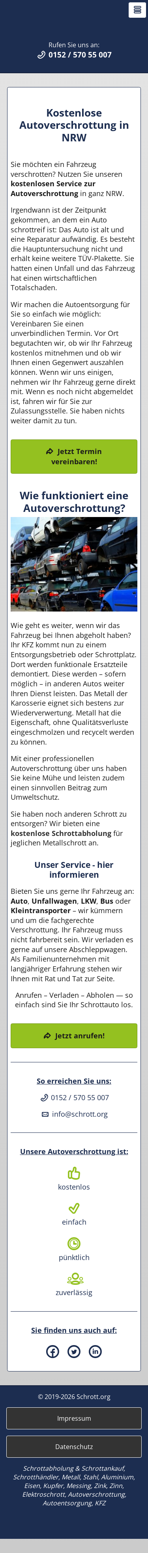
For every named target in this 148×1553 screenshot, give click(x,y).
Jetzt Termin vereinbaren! (76, 470)
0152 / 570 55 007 (74, 1111)
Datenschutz (74, 1461)
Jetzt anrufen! (80, 1049)
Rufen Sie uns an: (74, 64)
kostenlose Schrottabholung (61, 847)
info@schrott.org (74, 1128)
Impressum (74, 1432)
